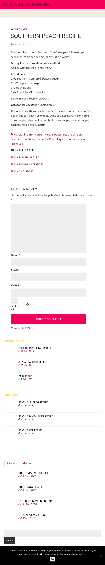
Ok (52, 559)
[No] (100, 555)
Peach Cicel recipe (22, 171)
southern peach (77, 139)
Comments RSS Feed (24, 328)
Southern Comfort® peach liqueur (45, 139)
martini (48, 134)
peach (58, 134)
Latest (28, 463)
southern (16, 139)
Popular (12, 463)
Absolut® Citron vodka (28, 134)
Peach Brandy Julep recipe (27, 164)
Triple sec (17, 143)
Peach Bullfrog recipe (25, 157)
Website (16, 285)
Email (15, 270)
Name (15, 255)
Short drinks (19, 29)
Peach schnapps (73, 134)
